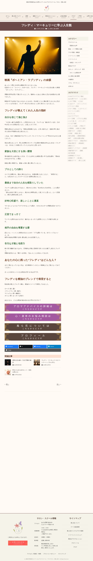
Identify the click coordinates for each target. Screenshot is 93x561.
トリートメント (72, 59)
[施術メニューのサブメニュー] (42, 16)
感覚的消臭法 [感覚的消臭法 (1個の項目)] (81, 136)
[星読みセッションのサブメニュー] (57, 16)
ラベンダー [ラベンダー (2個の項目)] (82, 121)
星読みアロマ (72, 66)
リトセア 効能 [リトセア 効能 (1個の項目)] (72, 123)
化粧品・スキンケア (75, 62)
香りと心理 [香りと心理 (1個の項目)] (82, 160)
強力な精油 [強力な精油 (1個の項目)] (72, 136)
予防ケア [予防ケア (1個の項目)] (82, 126)
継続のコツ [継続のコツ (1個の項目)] (72, 145)
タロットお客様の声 (75, 72)
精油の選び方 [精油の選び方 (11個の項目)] (72, 143)
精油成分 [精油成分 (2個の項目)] (81, 143)
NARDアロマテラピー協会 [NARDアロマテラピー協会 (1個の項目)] (76, 96)
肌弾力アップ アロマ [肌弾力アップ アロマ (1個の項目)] (74, 148)
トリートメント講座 (74, 55)
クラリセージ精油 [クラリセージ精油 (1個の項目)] (74, 106)
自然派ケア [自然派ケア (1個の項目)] (72, 158)
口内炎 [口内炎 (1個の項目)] (70, 133)
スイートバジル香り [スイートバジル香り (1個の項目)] (74, 111)
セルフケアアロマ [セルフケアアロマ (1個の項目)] (74, 116)
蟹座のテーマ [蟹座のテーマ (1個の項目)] (72, 160)
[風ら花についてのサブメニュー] (22, 16)
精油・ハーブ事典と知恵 (75, 49)
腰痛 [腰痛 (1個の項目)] (81, 150)
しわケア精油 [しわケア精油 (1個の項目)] (72, 101)
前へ (7, 384)
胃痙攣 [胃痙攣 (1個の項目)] (85, 148)
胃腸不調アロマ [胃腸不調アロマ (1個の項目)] (73, 150)
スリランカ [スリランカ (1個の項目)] (72, 113)
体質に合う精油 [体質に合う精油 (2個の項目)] (80, 128)
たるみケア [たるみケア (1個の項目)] (72, 103)
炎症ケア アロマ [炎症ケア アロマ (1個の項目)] (73, 141)
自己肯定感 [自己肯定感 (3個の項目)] (72, 153)
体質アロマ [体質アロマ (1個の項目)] (72, 131)
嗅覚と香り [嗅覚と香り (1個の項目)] (78, 133)
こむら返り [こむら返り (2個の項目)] (84, 99)
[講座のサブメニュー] (30, 16)
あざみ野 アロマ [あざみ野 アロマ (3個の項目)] (73, 99)
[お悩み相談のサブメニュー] (68, 16)
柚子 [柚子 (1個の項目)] (70, 138)
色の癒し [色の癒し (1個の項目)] (80, 158)
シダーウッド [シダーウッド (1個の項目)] (83, 108)
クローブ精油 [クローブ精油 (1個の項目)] (72, 108)
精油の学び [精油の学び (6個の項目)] (84, 141)
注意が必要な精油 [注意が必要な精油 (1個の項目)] (79, 138)
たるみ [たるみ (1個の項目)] (81, 101)
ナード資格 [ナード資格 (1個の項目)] (72, 118)
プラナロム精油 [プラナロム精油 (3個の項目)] (82, 118)
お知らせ (70, 86)
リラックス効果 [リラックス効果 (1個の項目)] (73, 126)
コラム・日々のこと (74, 83)
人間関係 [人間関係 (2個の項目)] (71, 128)
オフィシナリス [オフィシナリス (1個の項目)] (82, 103)
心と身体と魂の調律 (53, 28)
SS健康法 (71, 79)
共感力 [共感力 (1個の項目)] (79, 131)
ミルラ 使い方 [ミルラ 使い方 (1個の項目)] (72, 121)
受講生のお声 (73, 45)
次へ (58, 384)
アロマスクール (72, 42)
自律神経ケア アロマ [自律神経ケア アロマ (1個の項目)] (74, 155)
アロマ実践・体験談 (74, 52)
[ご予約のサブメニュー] (83, 16)
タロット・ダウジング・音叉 (76, 69)
